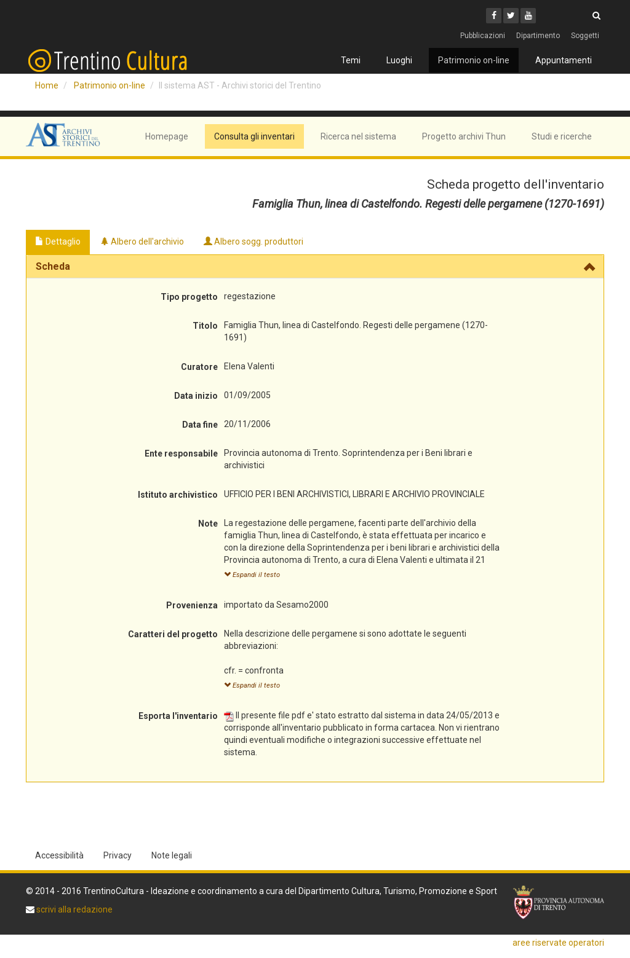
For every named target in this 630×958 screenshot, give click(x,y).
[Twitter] (511, 15)
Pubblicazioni (482, 35)
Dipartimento (538, 35)
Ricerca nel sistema (358, 136)
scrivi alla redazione (73, 909)
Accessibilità (59, 855)
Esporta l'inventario (178, 716)
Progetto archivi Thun (464, 136)
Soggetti (585, 35)
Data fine (200, 425)
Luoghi (399, 60)
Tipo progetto (189, 297)
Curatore (199, 367)
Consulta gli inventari (254, 136)
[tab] (315, 266)
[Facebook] (493, 15)
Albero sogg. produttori (253, 241)
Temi (351, 60)
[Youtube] (528, 15)
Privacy (117, 855)
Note (208, 523)
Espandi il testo (252, 575)
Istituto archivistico (178, 495)
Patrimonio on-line (473, 60)
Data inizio (196, 396)
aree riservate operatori (558, 943)
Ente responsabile (181, 453)
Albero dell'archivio (142, 241)
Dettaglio (58, 241)
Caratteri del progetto (173, 634)
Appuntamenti (563, 60)
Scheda (53, 266)
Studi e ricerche (562, 136)
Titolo (205, 326)
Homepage (166, 136)
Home (46, 85)
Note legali (171, 855)
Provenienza (192, 605)
